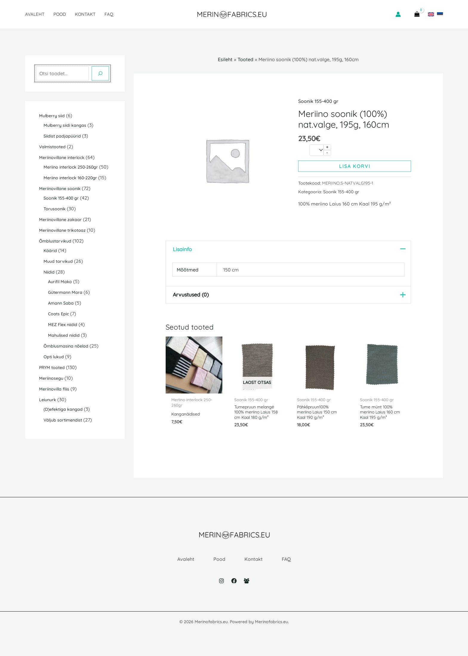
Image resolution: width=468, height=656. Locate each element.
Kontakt (85, 14)
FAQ (108, 14)
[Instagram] (221, 589)
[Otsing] (100, 73)
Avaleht (34, 14)
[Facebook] (234, 589)
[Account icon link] (398, 14)
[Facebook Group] (246, 589)
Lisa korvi (354, 166)
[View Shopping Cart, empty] (417, 14)
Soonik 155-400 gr (318, 101)
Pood (59, 14)
